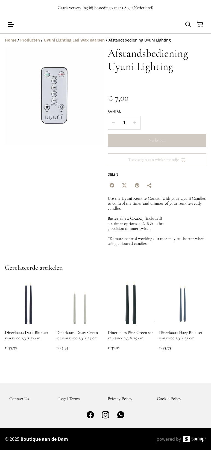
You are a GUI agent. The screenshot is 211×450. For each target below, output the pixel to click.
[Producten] (30, 40)
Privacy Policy (120, 398)
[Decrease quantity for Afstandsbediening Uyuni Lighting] (113, 123)
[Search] (188, 25)
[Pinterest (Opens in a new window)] (137, 185)
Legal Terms (69, 398)
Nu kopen (157, 140)
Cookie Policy (169, 398)
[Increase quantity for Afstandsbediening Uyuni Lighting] (134, 123)
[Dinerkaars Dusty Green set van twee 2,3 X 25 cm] (79, 320)
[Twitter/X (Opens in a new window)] (124, 185)
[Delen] (149, 185)
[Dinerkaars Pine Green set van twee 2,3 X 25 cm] (131, 320)
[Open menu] (11, 25)
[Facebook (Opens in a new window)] (112, 185)
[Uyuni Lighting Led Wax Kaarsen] (74, 40)
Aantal (114, 111)
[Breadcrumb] (105, 40)
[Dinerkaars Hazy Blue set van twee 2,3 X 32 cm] (182, 320)
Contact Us (19, 398)
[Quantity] (124, 123)
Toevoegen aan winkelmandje (157, 159)
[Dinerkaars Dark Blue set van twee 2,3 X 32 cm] (28, 320)
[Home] (10, 40)
